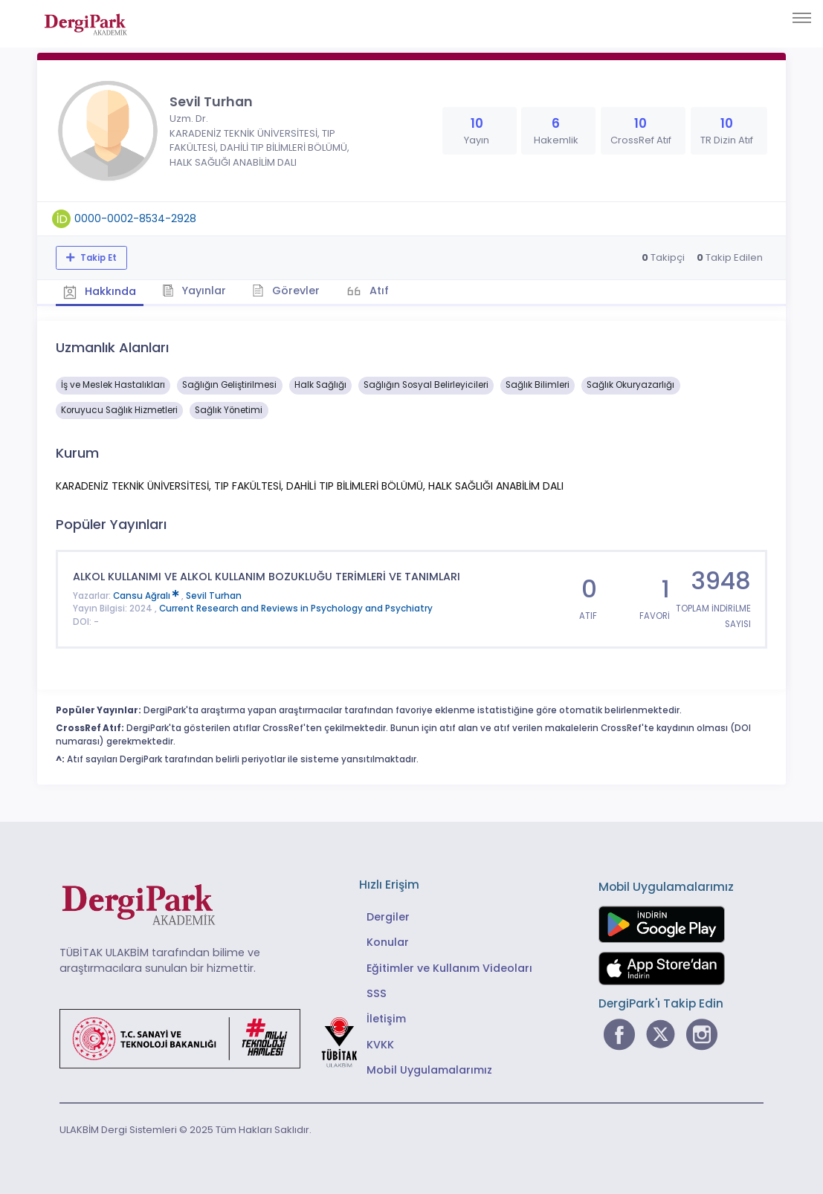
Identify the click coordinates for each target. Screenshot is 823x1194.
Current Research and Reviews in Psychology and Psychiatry (296, 608)
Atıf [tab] (378, 290)
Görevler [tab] (286, 290)
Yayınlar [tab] (194, 290)
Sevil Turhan (214, 596)
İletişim (386, 1018)
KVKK (380, 1044)
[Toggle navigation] (802, 18)
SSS (377, 993)
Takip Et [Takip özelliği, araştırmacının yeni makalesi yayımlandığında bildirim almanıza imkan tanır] (97, 258)
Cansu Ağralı (147, 596)
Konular (388, 942)
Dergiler (388, 916)
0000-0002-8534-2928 (135, 218)
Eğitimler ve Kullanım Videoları (449, 968)
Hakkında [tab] (99, 291)
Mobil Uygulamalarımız (429, 1069)
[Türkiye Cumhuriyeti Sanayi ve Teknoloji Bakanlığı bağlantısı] (217, 1038)
